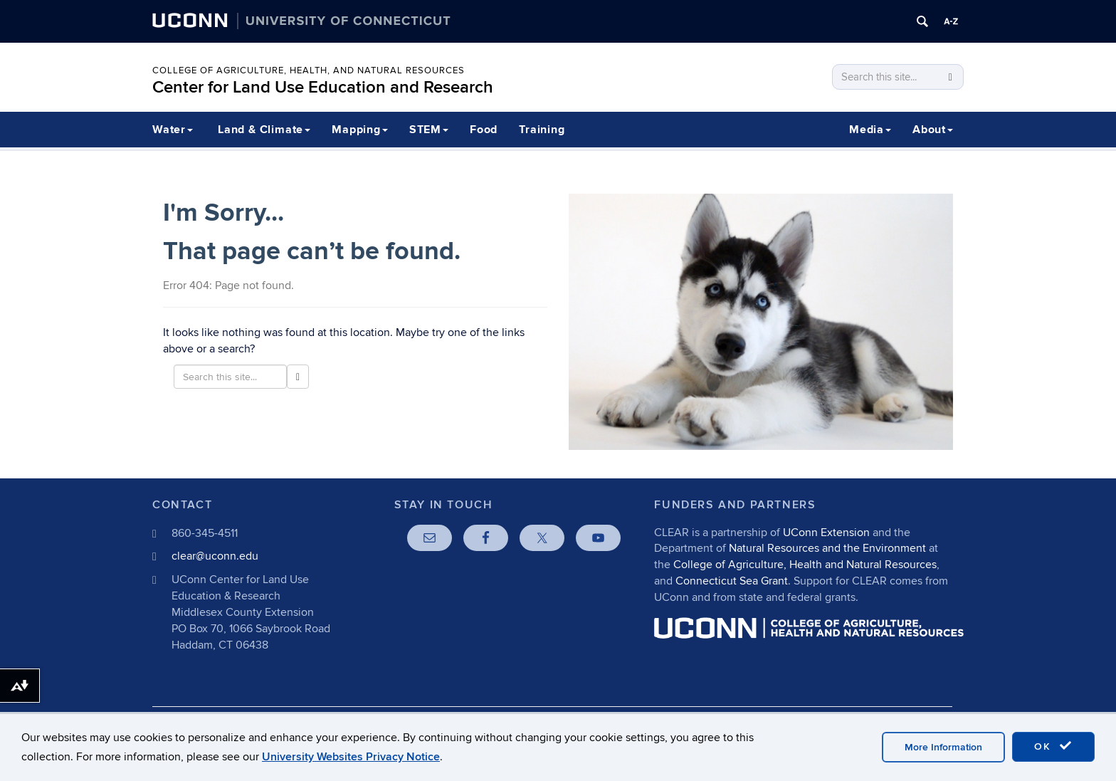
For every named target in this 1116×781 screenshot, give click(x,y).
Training (541, 129)
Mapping (360, 129)
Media (870, 129)
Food (484, 129)
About (932, 129)
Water (172, 129)
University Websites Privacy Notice (351, 757)
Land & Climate (264, 129)
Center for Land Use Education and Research (322, 87)
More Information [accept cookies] (943, 747)
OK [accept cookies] (1053, 746)
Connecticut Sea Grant (731, 581)
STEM (428, 129)
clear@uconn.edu (215, 556)
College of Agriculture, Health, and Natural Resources (308, 70)
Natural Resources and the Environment (827, 548)
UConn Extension (826, 532)
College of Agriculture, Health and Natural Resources (805, 564)
